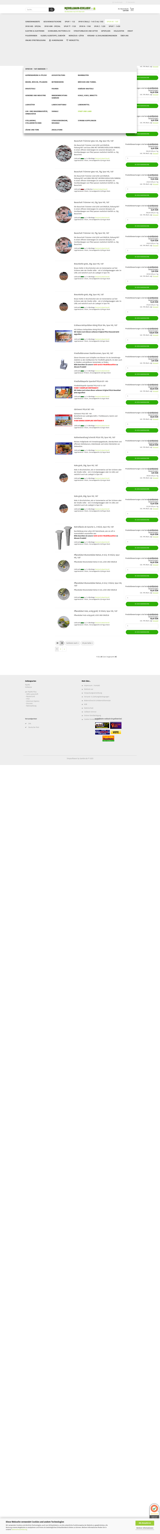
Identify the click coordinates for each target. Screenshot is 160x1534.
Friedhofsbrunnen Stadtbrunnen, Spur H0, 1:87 (93, 353)
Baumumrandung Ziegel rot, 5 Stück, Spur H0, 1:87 (95, 113)
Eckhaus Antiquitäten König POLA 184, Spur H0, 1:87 (95, 325)
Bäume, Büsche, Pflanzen (14, 57)
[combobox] (72, 42)
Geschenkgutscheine (10, 28)
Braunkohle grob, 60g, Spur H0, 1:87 (89, 294)
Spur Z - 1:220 (7, 142)
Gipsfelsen (6, 160)
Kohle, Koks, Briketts (12, 85)
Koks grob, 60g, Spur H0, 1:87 (86, 496)
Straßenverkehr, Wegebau (14, 113)
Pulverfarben (7, 171)
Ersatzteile (9, 67)
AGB (85, 704)
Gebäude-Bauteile (12, 74)
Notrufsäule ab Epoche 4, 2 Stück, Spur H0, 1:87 (94, 527)
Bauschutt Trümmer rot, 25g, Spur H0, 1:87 (91, 202)
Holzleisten (6, 163)
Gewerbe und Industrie (13, 78)
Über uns (63, 17)
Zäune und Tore (11, 120)
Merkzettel (130, 2)
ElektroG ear (88, 689)
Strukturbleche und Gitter (12, 156)
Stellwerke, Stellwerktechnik (15, 109)
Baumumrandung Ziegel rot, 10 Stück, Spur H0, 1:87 (95, 85)
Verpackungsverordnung (93, 693)
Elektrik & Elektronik (10, 149)
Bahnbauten (9, 53)
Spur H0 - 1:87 (7, 39)
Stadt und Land (11, 106)
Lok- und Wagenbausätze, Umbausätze (19, 99)
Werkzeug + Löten (9, 178)
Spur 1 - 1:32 (6, 32)
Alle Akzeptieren (145, 1523)
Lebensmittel (10, 95)
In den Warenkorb (142, 77)
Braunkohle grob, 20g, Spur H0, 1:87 (89, 264)
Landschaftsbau (11, 92)
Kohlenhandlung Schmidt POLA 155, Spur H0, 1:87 (94, 437)
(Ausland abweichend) (102, 71)
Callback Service (90, 712)
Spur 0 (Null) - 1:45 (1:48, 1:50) (13, 35)
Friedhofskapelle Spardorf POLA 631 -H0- (91, 381)
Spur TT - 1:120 (7, 134)
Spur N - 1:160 (7, 138)
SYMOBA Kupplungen (13, 116)
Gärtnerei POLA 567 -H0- (84, 409)
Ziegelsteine (9, 123)
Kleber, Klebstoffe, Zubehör (12, 175)
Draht (4, 167)
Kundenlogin (117, 2)
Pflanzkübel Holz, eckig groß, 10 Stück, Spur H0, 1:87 (95, 611)
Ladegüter (9, 88)
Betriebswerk (10, 60)
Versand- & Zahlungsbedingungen (40, 17)
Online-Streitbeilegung (80, 17)
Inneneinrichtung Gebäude (15, 81)
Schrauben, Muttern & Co (12, 153)
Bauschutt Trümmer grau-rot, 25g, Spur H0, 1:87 (94, 141)
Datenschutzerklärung (19, 1529)
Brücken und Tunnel (12, 64)
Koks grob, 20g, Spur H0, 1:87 (86, 465)
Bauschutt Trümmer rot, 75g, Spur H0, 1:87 (91, 233)
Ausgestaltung (10, 50)
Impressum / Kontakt (92, 686)
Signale (8, 102)
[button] (57, 42)
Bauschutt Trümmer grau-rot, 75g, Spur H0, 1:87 (93, 172)
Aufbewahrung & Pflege (14, 46)
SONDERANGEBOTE (9, 24)
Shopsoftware (72, 759)
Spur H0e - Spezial (9, 127)
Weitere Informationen (144, 1528)
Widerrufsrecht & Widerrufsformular (97, 701)
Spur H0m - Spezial (9, 131)
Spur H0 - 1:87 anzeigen (14, 43)
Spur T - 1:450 (7, 145)
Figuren (8, 71)
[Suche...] (52, 10)
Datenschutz (88, 708)
